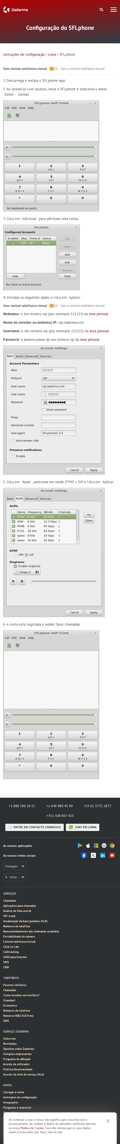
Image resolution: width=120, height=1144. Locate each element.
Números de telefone (16, 926)
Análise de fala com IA (17, 911)
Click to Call (11, 947)
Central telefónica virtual (19, 942)
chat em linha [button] (82, 827)
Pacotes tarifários (14, 985)
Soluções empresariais (17, 1054)
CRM (6, 967)
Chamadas (9, 901)
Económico (10, 1005)
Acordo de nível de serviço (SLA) (23, 1074)
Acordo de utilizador (16, 1064)
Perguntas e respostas (17, 1107)
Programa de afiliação (17, 1059)
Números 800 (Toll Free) (18, 1016)
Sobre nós (9, 1038)
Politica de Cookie (32, 1128)
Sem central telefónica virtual (25, 69)
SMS (6, 962)
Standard (9, 1000)
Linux (52, 54)
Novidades (10, 1044)
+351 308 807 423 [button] (60, 815)
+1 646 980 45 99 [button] (59, 806)
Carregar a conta (13, 1092)
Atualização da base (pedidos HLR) (25, 921)
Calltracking (11, 952)
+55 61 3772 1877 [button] (97, 806)
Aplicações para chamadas (19, 906)
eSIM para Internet (15, 957)
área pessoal (98, 314)
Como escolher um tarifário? (21, 995)
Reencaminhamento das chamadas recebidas (31, 931)
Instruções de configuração (24, 54)
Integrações (10, 1102)
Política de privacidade (17, 1069)
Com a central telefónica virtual (83, 69)
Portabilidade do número (19, 936)
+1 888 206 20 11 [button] (22, 806)
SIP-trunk (9, 916)
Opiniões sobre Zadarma (18, 1049)
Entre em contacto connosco (34, 827)
